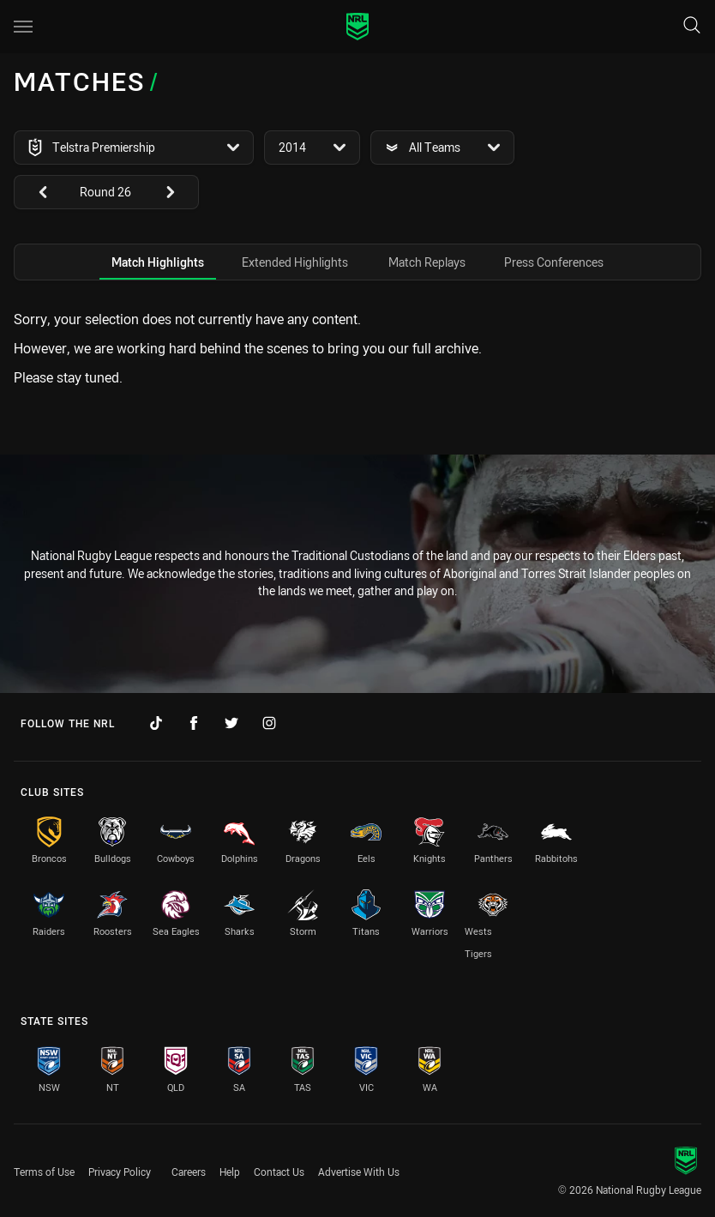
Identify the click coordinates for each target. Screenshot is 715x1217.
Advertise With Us (359, 1171)
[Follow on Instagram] (269, 723)
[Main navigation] (23, 26)
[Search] (691, 26)
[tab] (157, 262)
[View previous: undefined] (34, 192)
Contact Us (279, 1171)
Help (229, 1171)
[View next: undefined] (178, 192)
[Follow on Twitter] (231, 723)
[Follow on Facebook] (194, 723)
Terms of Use (44, 1171)
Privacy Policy (119, 1171)
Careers (188, 1171)
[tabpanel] (357, 348)
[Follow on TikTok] (156, 723)
